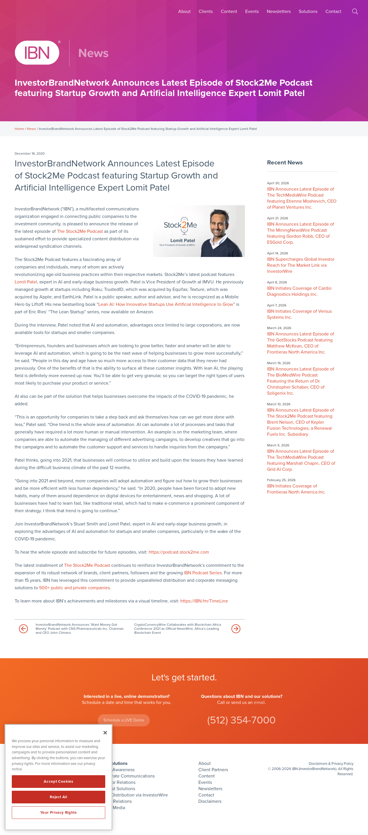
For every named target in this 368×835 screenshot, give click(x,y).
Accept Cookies (58, 781)
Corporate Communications (127, 776)
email (259, 702)
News (31, 129)
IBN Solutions (113, 763)
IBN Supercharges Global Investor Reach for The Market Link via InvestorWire (300, 265)
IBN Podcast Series (203, 573)
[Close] (105, 732)
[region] (58, 777)
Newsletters (279, 11)
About (184, 11)
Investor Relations (117, 782)
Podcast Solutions (117, 789)
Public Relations (115, 801)
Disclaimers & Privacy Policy (331, 763)
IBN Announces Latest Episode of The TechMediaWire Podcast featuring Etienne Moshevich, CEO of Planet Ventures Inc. (301, 198)
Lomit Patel (26, 282)
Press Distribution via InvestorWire (133, 795)
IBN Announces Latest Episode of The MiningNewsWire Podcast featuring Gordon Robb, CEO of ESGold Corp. (300, 233)
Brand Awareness (117, 770)
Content (229, 11)
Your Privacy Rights (58, 812)
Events (252, 11)
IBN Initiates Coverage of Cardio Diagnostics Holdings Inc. (299, 291)
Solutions (308, 11)
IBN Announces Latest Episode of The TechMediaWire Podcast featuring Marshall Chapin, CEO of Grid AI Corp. (301, 460)
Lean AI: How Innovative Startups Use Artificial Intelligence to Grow (165, 304)
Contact (333, 11)
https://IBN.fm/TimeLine (204, 601)
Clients (206, 11)
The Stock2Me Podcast (80, 231)
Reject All (58, 797)
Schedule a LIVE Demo (123, 720)
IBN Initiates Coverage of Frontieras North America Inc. (296, 489)
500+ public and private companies (74, 588)
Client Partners (213, 770)
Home (19, 129)
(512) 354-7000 (241, 720)
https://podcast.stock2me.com (179, 552)
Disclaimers (209, 801)
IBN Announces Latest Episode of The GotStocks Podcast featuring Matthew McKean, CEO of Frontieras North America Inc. (300, 343)
